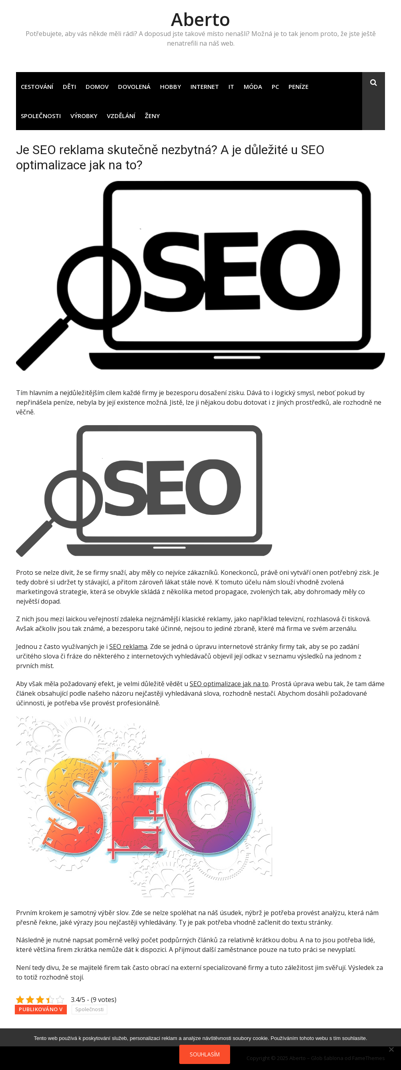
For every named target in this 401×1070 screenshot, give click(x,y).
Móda (253, 86)
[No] (391, 1049)
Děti (69, 86)
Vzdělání (121, 116)
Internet (204, 86)
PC (275, 86)
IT (231, 86)
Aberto (200, 19)
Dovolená (134, 86)
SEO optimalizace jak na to (229, 683)
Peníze (299, 86)
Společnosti (41, 116)
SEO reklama (128, 646)
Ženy (152, 116)
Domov (97, 86)
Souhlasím (205, 1054)
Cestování (37, 86)
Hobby (170, 86)
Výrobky (83, 116)
